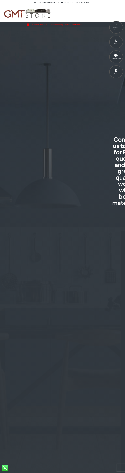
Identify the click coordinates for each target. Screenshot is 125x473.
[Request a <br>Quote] (116, 25)
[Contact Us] (116, 41)
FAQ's (116, 73)
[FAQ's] (116, 70)
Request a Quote (116, 28)
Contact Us (116, 43)
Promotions (116, 58)
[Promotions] (116, 55)
